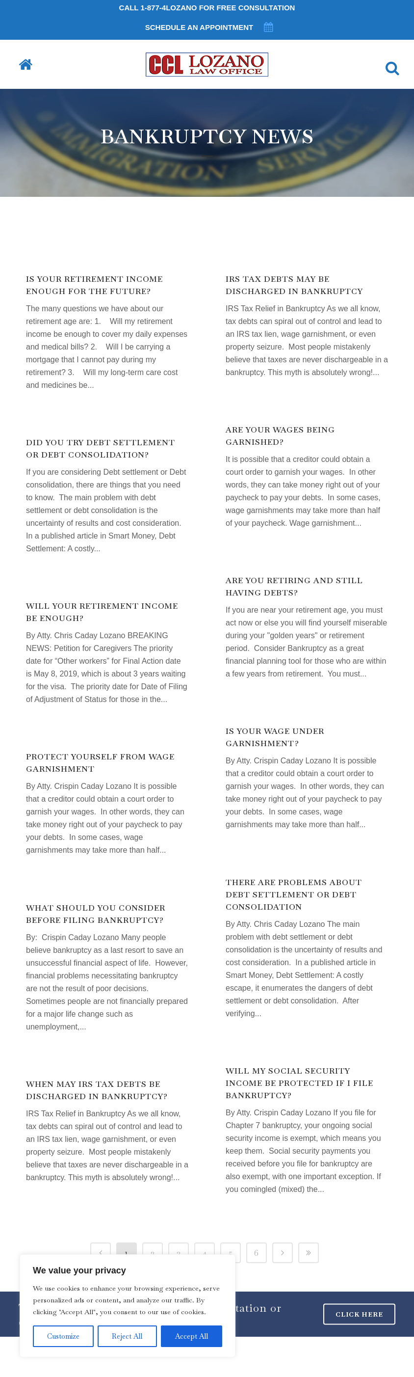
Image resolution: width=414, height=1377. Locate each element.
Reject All (127, 1336)
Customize (63, 1336)
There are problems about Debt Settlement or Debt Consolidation (294, 894)
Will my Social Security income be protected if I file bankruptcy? (299, 1083)
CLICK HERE (359, 1314)
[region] (127, 1305)
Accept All (191, 1336)
